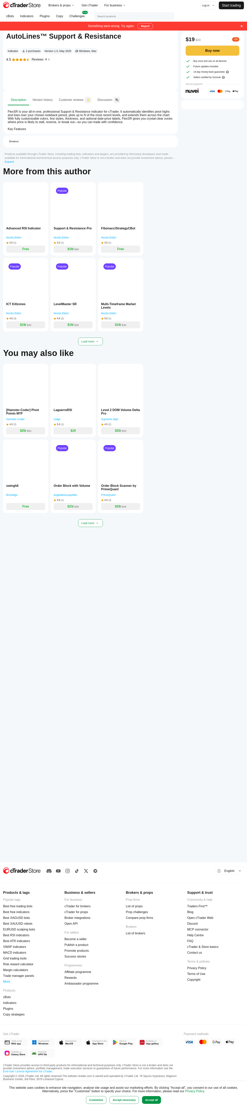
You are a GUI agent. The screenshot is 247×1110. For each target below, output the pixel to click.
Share (162, 38)
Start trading (231, 5)
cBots (10, 18)
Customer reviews (75, 127)
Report (145, 26)
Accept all (151, 1099)
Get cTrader (90, 5)
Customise (96, 1099)
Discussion (108, 127)
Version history (42, 127)
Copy (59, 18)
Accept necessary (124, 1099)
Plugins (44, 18)
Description (18, 127)
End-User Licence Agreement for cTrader (27, 1071)
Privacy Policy (194, 1091)
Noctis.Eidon (32, 103)
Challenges (77, 16)
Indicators (26, 18)
